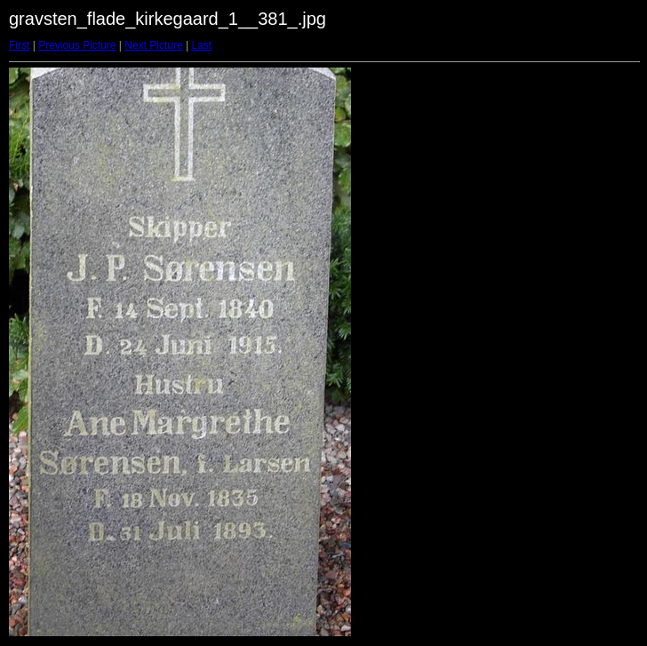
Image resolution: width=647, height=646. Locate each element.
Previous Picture (77, 45)
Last (201, 45)
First (19, 45)
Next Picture (153, 45)
